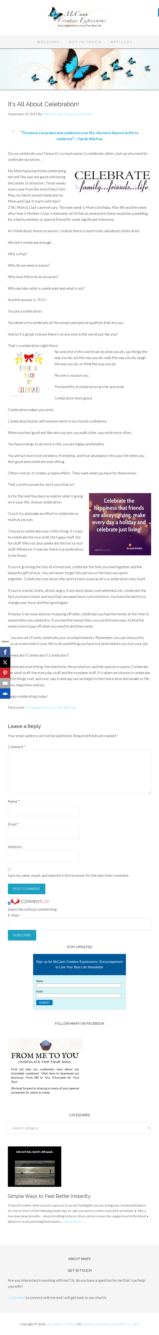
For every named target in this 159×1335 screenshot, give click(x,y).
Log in (135, 1324)
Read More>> (74, 1221)
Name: (39, 981)
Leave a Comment (79, 114)
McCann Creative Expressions (79, 18)
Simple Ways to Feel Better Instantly (49, 1196)
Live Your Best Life (63, 707)
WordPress (121, 1324)
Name (13, 801)
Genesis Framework (96, 1324)
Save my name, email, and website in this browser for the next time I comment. (68, 875)
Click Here (16, 1297)
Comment (16, 746)
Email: (39, 991)
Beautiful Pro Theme (61, 1324)
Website (15, 846)
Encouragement (37, 707)
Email (13, 824)
